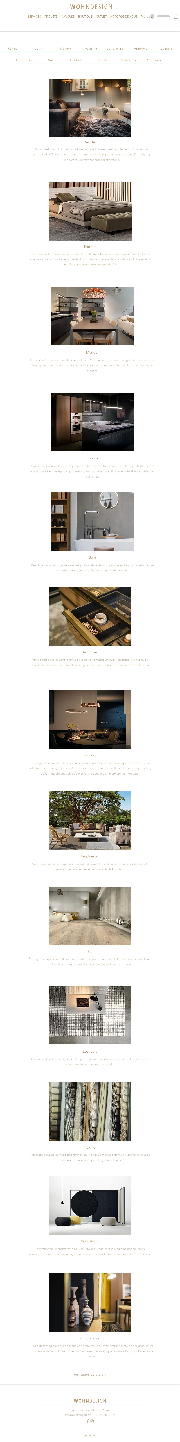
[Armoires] (141, 48)
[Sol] (51, 59)
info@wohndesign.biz (78, 1414)
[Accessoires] (155, 59)
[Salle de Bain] (117, 48)
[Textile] (103, 59)
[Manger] (66, 48)
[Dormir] (40, 48)
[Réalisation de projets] (90, 1374)
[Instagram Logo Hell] (92, 1421)
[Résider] (14, 48)
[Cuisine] (92, 48)
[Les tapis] (77, 59)
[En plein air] (25, 59)
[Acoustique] (129, 59)
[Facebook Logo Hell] (87, 1421)
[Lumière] (167, 48)
